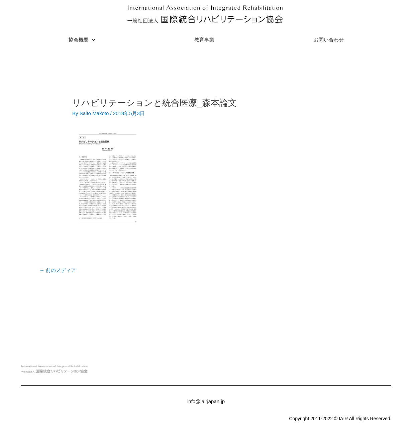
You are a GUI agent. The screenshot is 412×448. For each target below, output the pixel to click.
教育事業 (204, 40)
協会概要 (82, 40)
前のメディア (57, 270)
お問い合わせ (329, 40)
